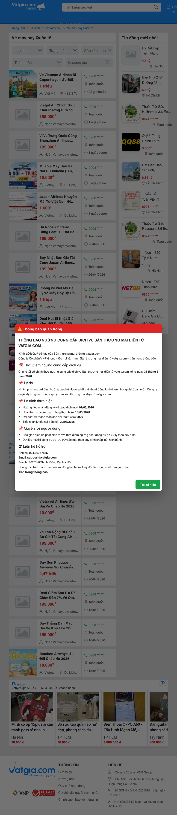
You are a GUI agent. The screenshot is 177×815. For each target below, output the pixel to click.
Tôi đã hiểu (148, 484)
